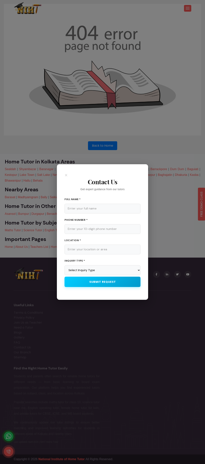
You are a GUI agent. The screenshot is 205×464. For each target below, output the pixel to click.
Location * (73, 240)
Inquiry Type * (75, 261)
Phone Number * (76, 220)
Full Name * (73, 199)
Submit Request (102, 282)
